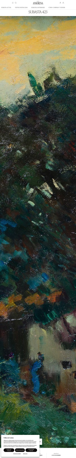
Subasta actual (6, 7)
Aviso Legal (25, 453)
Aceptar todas (9, 450)
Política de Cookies (17, 453)
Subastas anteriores (38, 7)
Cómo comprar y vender (56, 7)
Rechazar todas (31, 450)
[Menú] (13, 3)
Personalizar (20, 450)
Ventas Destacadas (21, 7)
